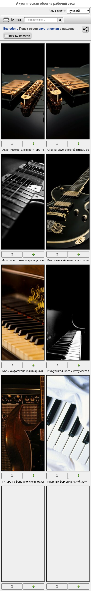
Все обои (9, 29)
